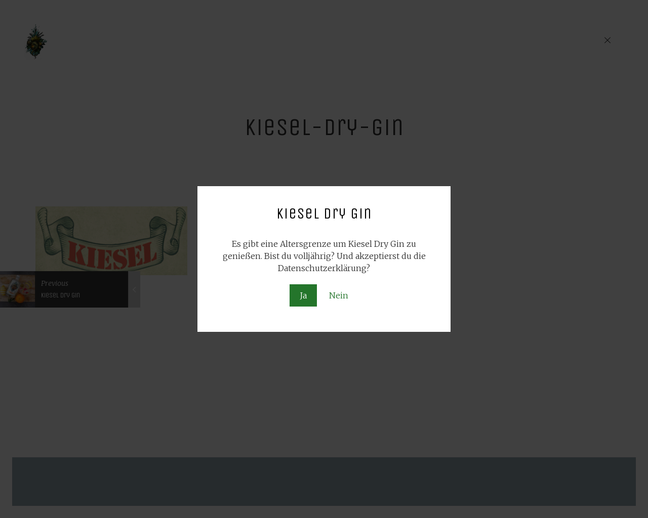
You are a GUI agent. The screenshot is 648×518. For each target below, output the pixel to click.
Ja (303, 295)
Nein (338, 295)
